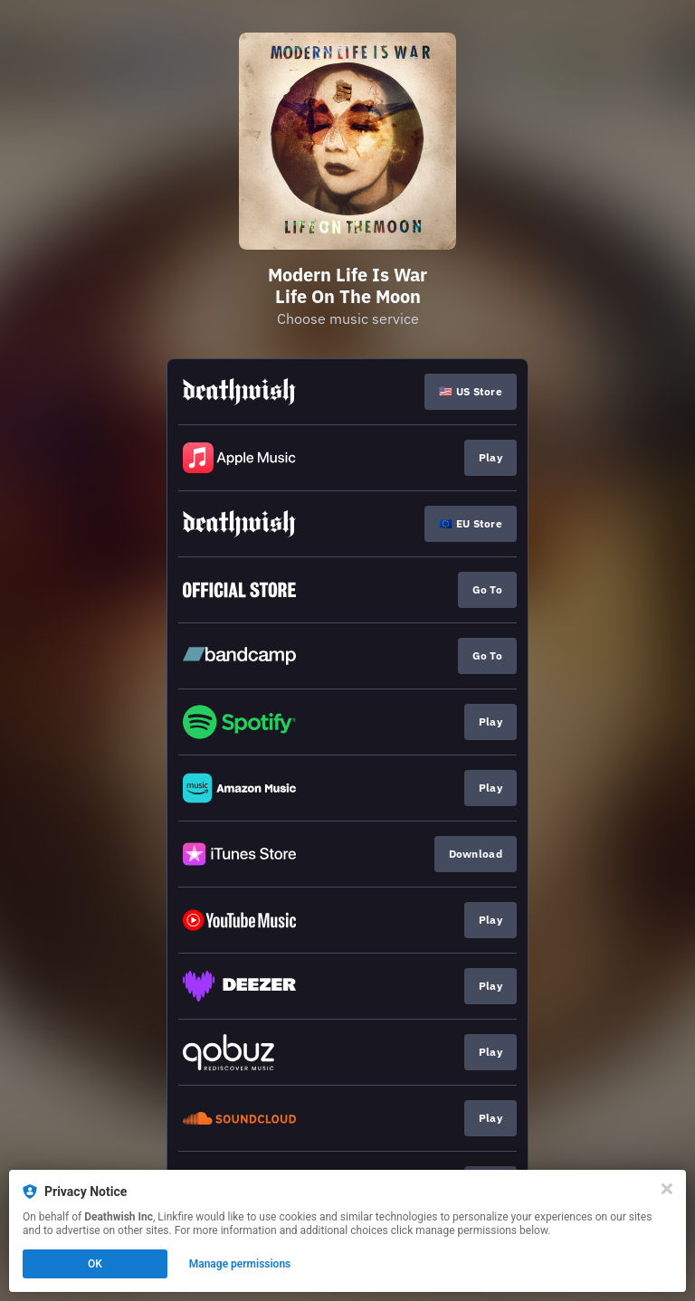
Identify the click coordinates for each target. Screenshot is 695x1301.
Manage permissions (240, 1264)
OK (95, 1264)
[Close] (666, 1188)
